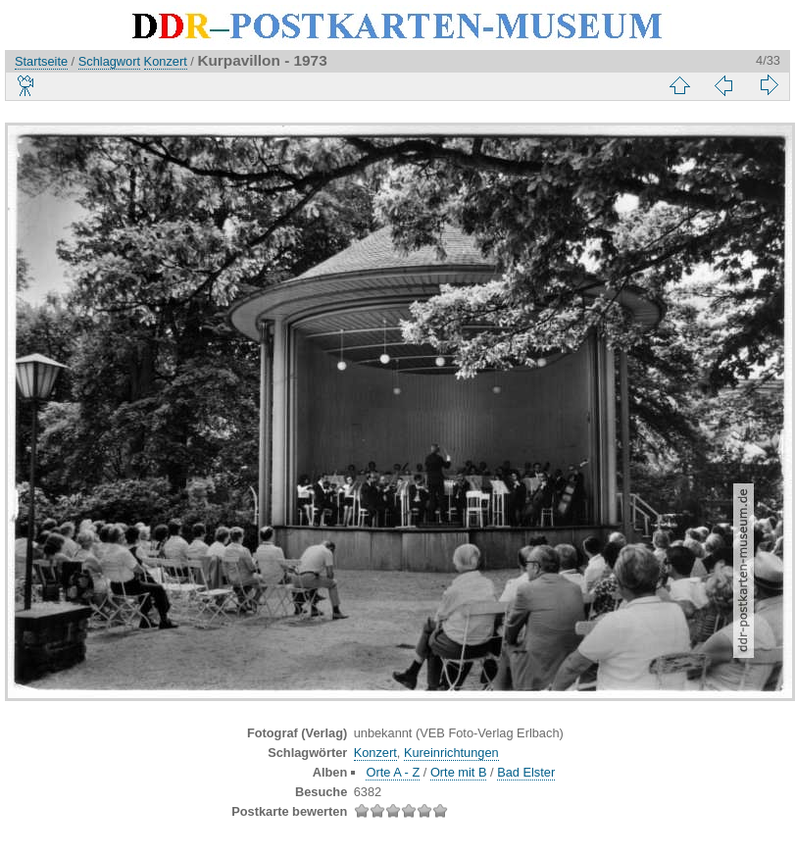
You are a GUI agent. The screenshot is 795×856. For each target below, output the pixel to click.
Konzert (165, 61)
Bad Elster (526, 772)
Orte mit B (458, 772)
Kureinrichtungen (451, 752)
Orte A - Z (393, 772)
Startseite (41, 61)
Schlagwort (109, 61)
